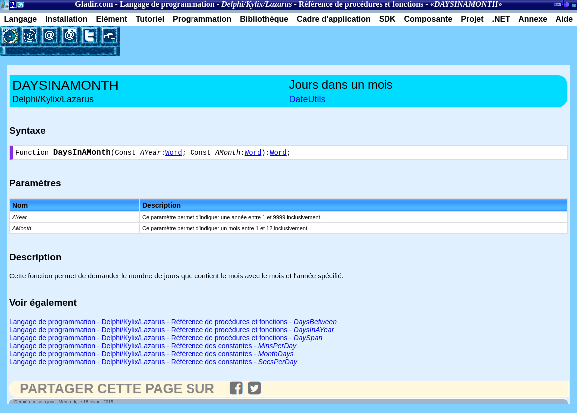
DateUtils (307, 99)
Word (173, 154)
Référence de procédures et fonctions (361, 4)
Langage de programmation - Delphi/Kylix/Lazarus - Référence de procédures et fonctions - (173, 324)
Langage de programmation (167, 4)
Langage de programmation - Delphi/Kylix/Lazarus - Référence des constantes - (152, 348)
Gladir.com (94, 4)
